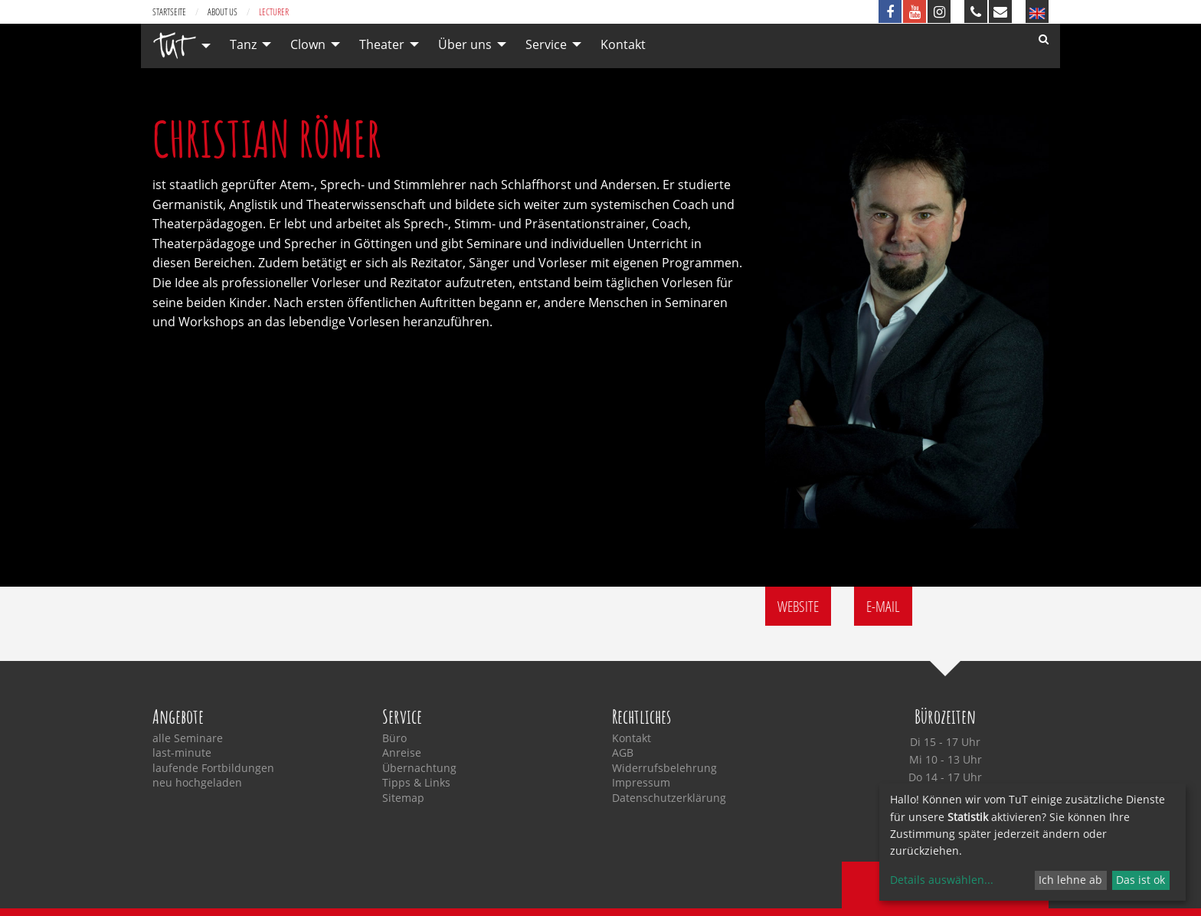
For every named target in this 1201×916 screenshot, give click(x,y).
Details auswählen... (941, 879)
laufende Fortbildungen (213, 768)
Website (798, 606)
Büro (394, 738)
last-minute (181, 753)
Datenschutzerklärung (669, 798)
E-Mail (883, 606)
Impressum (641, 782)
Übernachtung (419, 768)
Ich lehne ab (1070, 879)
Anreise (401, 753)
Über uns (465, 44)
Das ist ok (1140, 879)
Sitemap (403, 798)
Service (546, 44)
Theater (381, 44)
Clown (308, 44)
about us (222, 11)
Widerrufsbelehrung (664, 768)
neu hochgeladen (197, 782)
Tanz (243, 44)
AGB (622, 753)
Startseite (169, 11)
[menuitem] (177, 45)
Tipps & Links (416, 782)
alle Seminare (187, 738)
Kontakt (623, 44)
